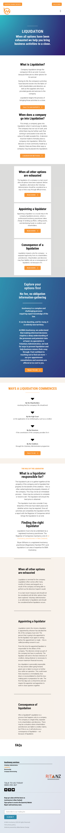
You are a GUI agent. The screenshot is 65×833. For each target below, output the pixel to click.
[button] (60, 11)
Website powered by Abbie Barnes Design (16, 827)
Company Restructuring (10, 771)
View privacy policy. (10, 825)
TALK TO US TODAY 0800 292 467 (13, 784)
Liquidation (7, 767)
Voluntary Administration (11, 765)
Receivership (7, 769)
